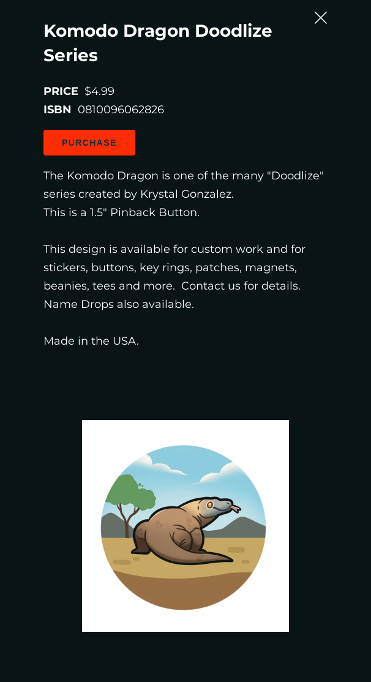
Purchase (89, 143)
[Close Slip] (320, 17)
